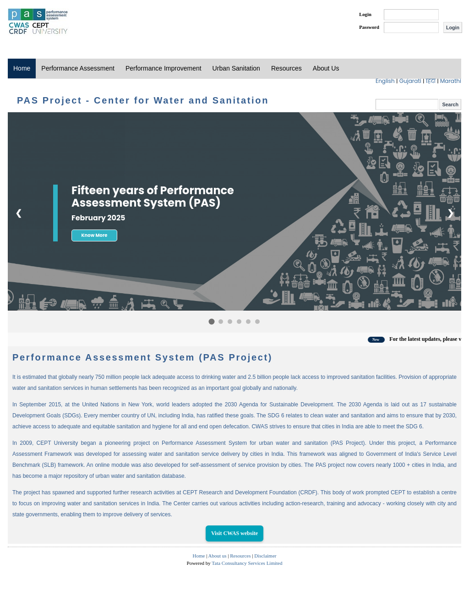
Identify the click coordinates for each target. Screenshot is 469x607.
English (386, 81)
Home (21, 68)
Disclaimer (265, 555)
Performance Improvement (163, 68)
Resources (286, 68)
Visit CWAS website (234, 533)
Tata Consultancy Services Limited (247, 563)
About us (217, 555)
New (386, 340)
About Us (326, 68)
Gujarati (411, 81)
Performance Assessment (78, 68)
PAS (38, 22)
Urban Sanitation (236, 68)
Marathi (450, 81)
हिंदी (431, 81)
